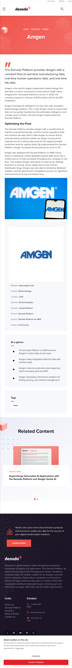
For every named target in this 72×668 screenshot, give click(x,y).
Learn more (19, 543)
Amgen (15, 405)
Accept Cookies (36, 662)
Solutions (9, 610)
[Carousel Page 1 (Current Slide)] (35, 499)
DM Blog (61, 1)
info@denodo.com (36, 612)
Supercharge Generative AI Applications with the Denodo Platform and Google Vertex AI (34, 477)
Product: (22, 313)
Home (25, 29)
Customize (36, 656)
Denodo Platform (13, 607)
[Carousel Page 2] (37, 499)
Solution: (22, 302)
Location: (17, 296)
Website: (22, 285)
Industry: (21, 291)
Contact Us (10, 616)
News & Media (12, 613)
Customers (35, 29)
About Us (9, 604)
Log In (70, 1)
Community (51, 1)
